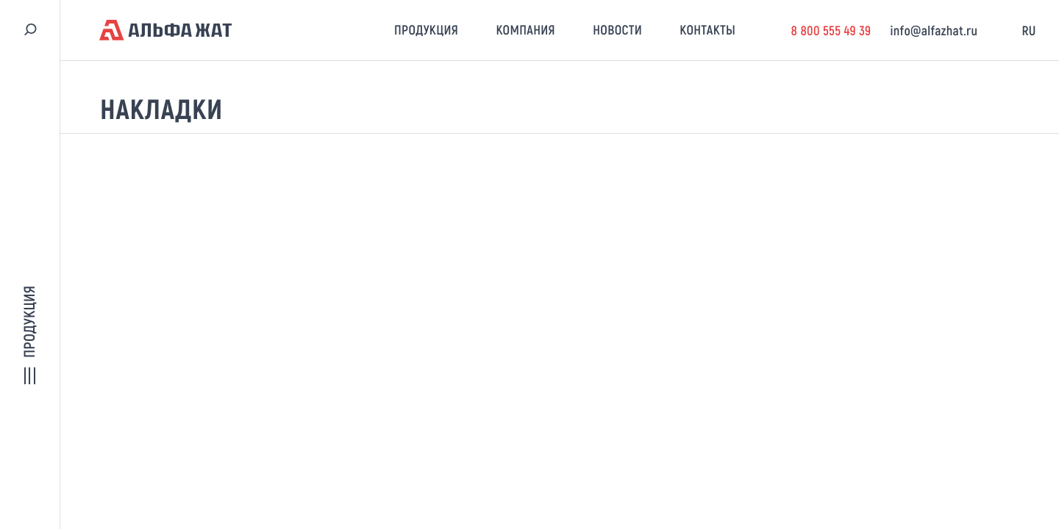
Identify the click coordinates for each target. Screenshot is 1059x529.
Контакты (707, 29)
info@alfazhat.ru (934, 30)
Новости (617, 29)
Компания (525, 29)
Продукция (426, 29)
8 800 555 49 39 (831, 30)
